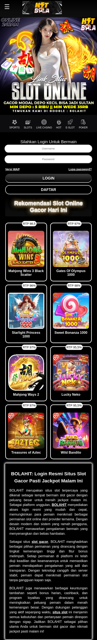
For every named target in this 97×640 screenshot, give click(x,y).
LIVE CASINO (44, 124)
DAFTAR (48, 190)
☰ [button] (7, 6)
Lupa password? (80, 169)
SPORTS (14, 124)
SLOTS (28, 124)
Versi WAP (12, 169)
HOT (58, 124)
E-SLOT (70, 124)
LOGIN (49, 178)
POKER (83, 124)
